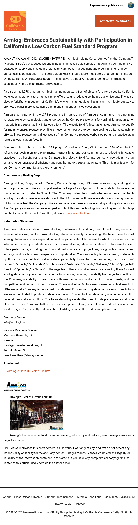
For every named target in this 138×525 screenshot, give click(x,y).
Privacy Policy (62, 504)
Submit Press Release (59, 497)
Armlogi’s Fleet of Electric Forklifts (28, 371)
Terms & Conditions (89, 497)
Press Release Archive (28, 497)
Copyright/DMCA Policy (120, 497)
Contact (80, 504)
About (7, 497)
